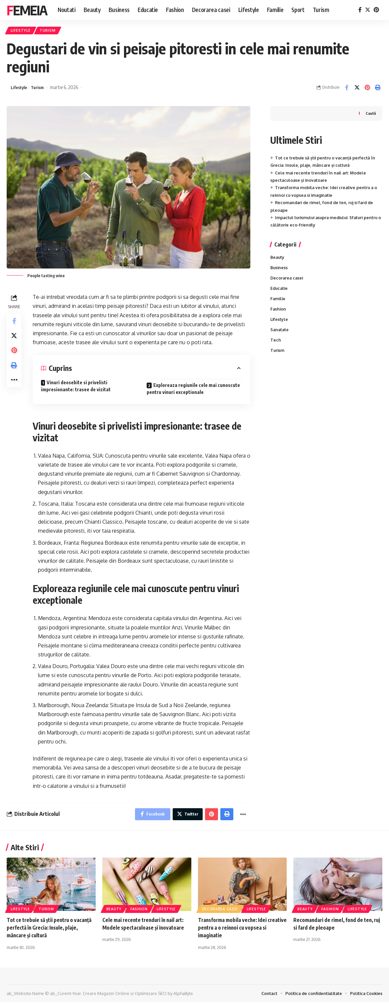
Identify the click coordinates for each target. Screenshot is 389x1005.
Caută (370, 114)
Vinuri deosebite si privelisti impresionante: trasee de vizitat (76, 387)
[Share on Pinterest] (367, 89)
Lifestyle (22, 31)
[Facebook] (360, 9)
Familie (278, 302)
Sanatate (280, 334)
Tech (275, 344)
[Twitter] (367, 9)
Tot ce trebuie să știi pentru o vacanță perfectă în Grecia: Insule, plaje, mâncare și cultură (47, 930)
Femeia (27, 10)
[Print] (377, 89)
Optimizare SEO (151, 996)
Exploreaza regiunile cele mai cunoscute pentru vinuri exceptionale (193, 390)
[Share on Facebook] (346, 89)
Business (279, 270)
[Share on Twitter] (357, 89)
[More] (15, 387)
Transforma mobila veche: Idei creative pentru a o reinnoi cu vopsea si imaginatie (241, 930)
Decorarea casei (287, 280)
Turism (52, 31)
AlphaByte (183, 996)
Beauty (277, 259)
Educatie (279, 291)
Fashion (278, 312)
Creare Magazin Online (106, 996)
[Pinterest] (376, 9)
